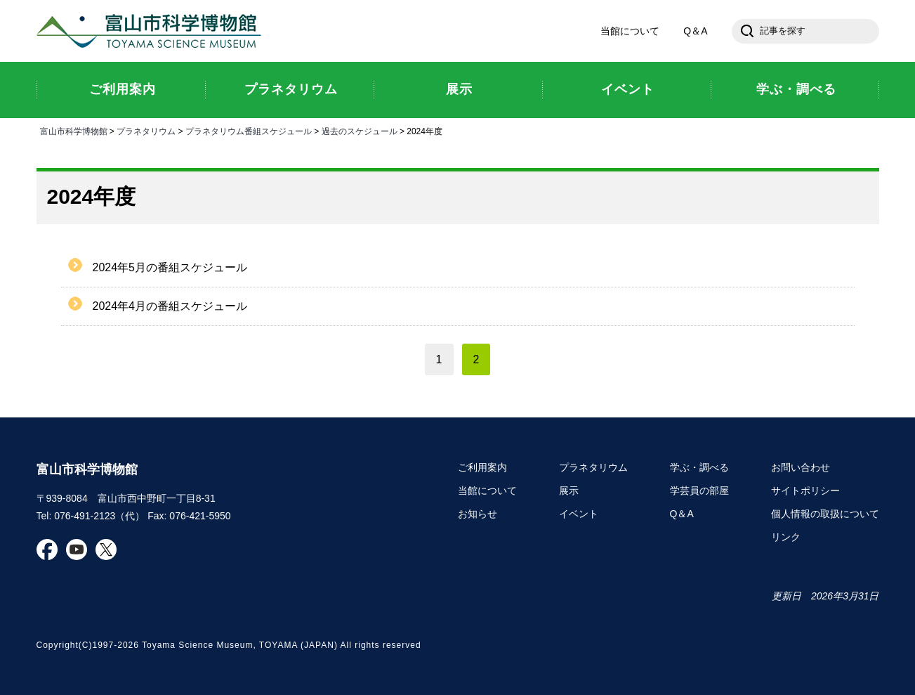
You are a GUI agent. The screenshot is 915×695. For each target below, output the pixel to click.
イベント (578, 513)
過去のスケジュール (359, 131)
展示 (569, 490)
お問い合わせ (800, 467)
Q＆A (695, 31)
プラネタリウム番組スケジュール (248, 131)
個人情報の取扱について (825, 513)
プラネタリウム (146, 131)
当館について (629, 31)
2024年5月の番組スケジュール (170, 267)
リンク (786, 537)
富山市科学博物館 (152, 31)
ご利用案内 (482, 467)
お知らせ (477, 513)
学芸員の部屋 (699, 490)
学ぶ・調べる (699, 467)
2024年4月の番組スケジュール (170, 306)
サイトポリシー (805, 490)
